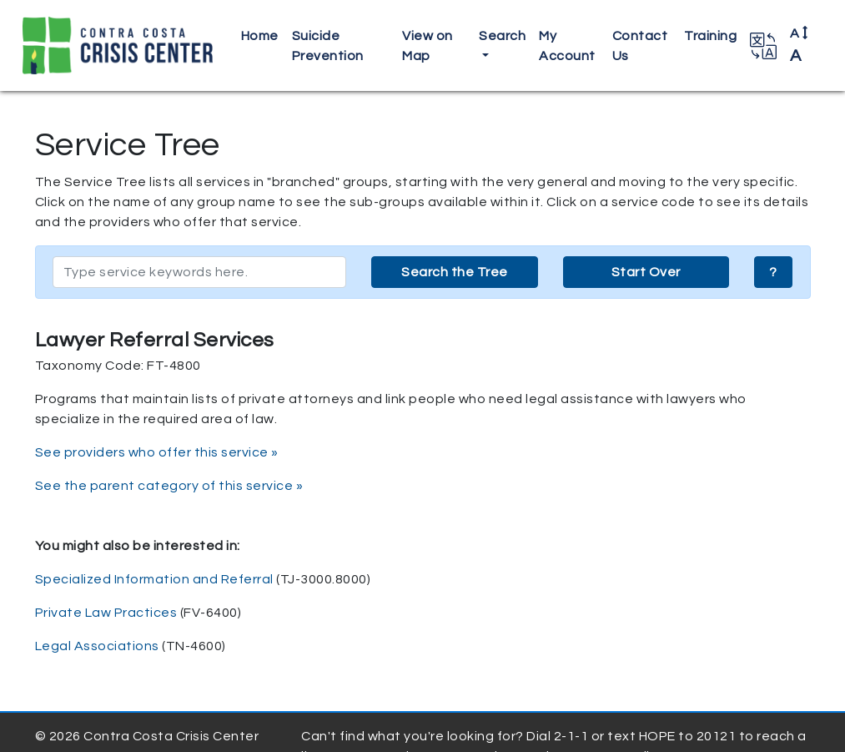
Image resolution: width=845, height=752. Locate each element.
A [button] (799, 45)
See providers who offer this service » (157, 452)
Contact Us (640, 46)
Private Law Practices (106, 612)
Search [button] (502, 36)
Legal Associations (97, 646)
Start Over (646, 272)
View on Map (427, 46)
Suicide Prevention (328, 46)
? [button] (773, 272)
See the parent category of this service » (169, 485)
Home (260, 36)
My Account (567, 46)
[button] (763, 46)
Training (710, 36)
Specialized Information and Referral (154, 579)
